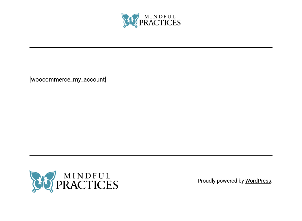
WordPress (258, 181)
